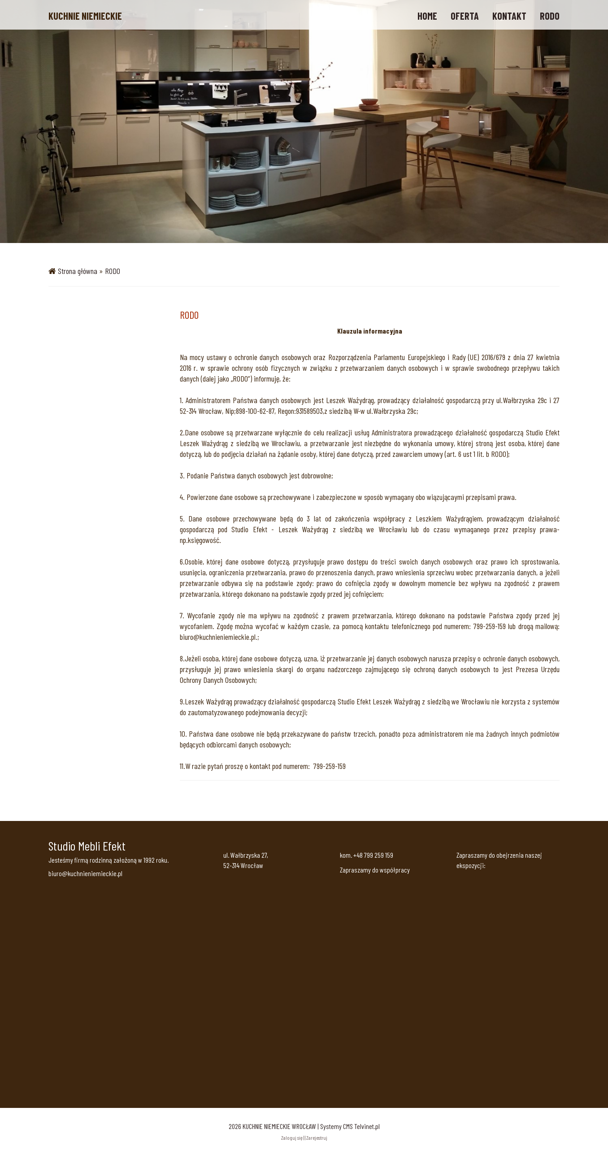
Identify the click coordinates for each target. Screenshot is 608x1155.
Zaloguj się (292, 1137)
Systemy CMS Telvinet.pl (350, 1126)
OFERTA (465, 16)
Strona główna (77, 271)
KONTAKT (509, 16)
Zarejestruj (316, 1137)
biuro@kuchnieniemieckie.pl (85, 873)
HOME (427, 16)
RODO (550, 16)
